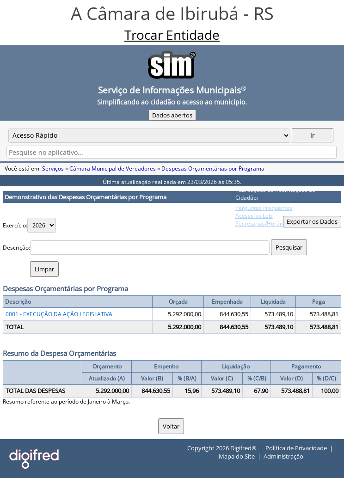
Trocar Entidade (172, 34)
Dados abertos (172, 115)
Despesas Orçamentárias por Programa (212, 168)
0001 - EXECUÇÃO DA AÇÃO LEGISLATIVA (59, 314)
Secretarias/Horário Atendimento (278, 223)
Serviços (53, 168)
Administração (283, 456)
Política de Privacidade (296, 448)
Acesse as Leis (254, 216)
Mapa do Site (237, 456)
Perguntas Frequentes (263, 208)
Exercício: (15, 225)
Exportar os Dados (312, 221)
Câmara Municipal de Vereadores (112, 168)
